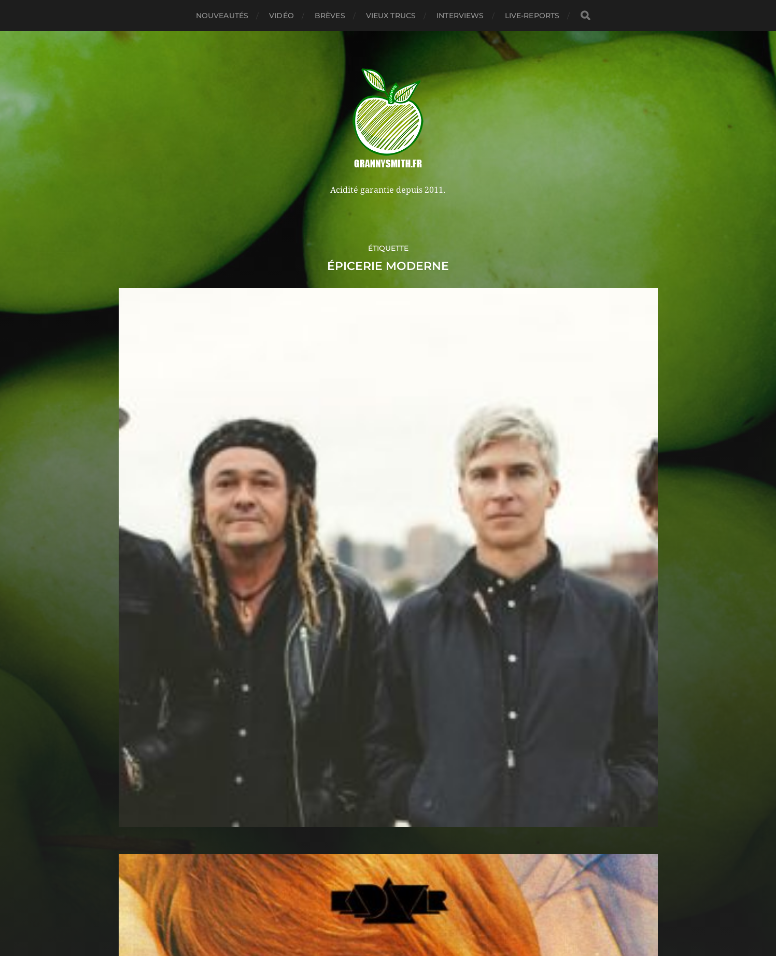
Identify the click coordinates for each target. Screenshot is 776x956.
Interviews (460, 15)
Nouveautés (222, 15)
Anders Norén (411, 911)
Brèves (330, 15)
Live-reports (532, 15)
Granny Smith (407, 886)
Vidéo (281, 15)
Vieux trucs (391, 15)
